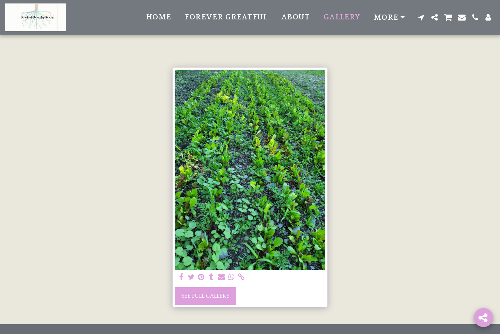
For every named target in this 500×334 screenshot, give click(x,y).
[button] (421, 17)
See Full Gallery (205, 296)
